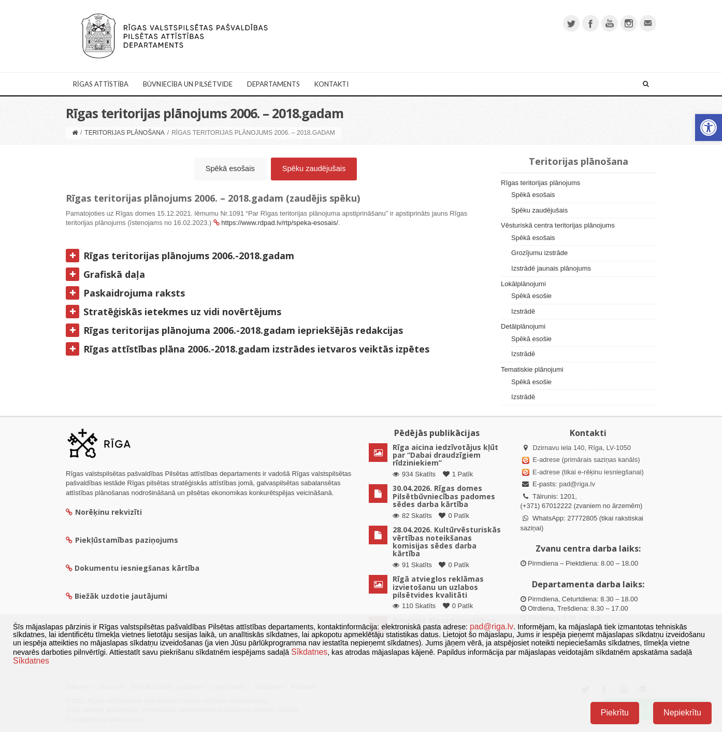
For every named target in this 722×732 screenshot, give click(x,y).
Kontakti (331, 84)
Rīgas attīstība (100, 84)
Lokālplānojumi (523, 284)
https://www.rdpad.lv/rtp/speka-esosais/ (279, 223)
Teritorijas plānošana (124, 132)
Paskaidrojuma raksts (125, 293)
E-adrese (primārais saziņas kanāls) (586, 459)
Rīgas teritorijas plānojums (540, 183)
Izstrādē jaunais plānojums (551, 268)
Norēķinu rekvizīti (104, 512)
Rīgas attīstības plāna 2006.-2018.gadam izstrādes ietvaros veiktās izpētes (247, 349)
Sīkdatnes (309, 651)
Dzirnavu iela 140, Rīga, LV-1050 (581, 448)
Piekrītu (615, 712)
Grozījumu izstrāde (539, 253)
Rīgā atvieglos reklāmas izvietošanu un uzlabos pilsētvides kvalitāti (438, 587)
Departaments (273, 84)
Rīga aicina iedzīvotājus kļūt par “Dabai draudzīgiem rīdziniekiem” (445, 455)
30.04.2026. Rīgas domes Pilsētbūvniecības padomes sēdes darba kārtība (444, 496)
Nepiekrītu (682, 712)
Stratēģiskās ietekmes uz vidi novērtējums (173, 311)
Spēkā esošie (531, 296)
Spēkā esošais (230, 168)
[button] (708, 127)
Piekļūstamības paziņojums (122, 540)
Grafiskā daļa (105, 274)
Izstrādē (523, 311)
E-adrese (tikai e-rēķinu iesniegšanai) (587, 472)
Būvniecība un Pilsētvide (188, 84)
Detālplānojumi (523, 326)
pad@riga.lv (577, 484)
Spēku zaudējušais (314, 168)
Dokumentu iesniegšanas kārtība (137, 568)
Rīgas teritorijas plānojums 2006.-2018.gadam (180, 255)
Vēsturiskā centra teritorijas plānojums (558, 225)
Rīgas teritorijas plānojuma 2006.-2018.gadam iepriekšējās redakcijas (234, 330)
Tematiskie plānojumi (532, 369)
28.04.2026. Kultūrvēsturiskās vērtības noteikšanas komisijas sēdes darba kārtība (447, 541)
